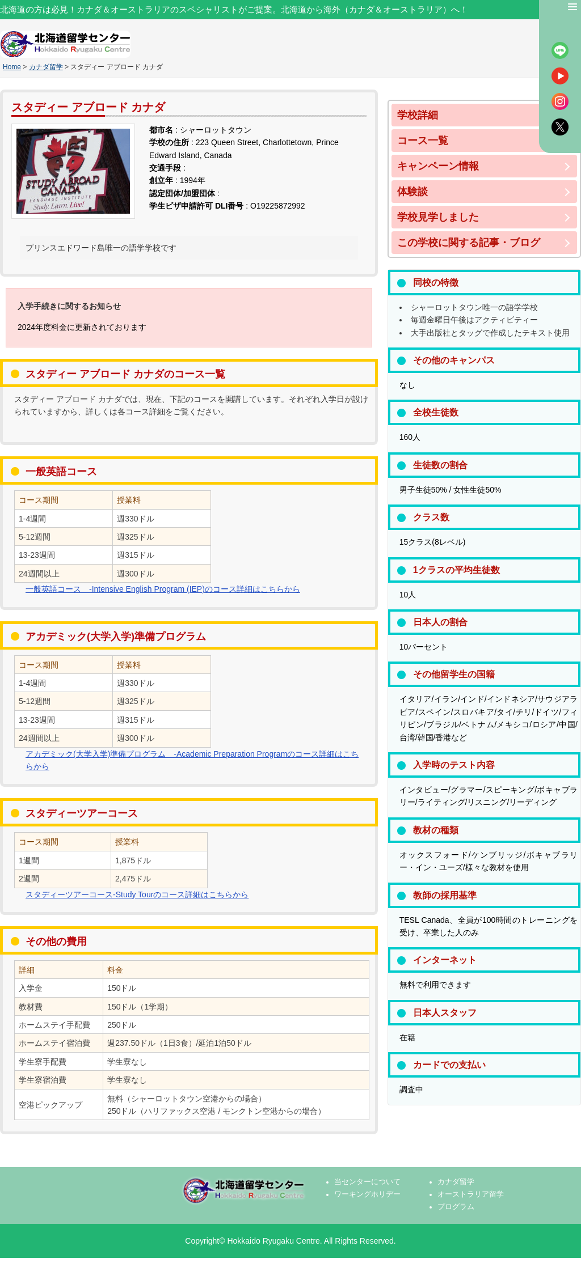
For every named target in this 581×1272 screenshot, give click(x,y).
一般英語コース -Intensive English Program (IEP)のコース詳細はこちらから (163, 588)
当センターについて (367, 1182)
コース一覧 (422, 140)
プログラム (455, 1207)
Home (12, 67)
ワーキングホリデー (367, 1194)
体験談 (412, 191)
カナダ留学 (46, 67)
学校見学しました (438, 217)
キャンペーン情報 (438, 166)
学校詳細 (417, 115)
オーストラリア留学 (470, 1194)
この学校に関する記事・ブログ (468, 242)
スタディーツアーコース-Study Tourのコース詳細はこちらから (137, 894)
